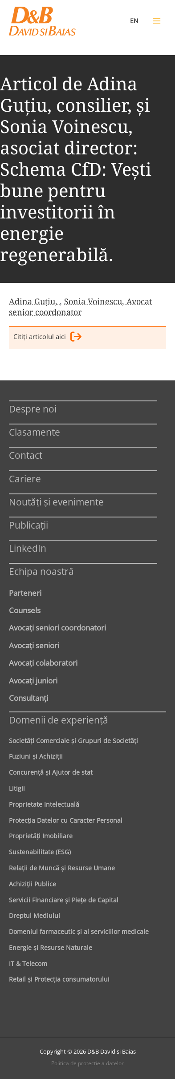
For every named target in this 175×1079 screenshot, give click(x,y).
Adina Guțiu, (34, 301)
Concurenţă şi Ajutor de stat (51, 772)
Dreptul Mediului (34, 915)
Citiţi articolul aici (47, 338)
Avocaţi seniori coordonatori (57, 627)
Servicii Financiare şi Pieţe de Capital (63, 900)
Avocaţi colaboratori (43, 662)
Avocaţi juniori (33, 680)
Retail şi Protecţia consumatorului (59, 979)
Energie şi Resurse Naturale (50, 947)
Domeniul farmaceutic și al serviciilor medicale (79, 931)
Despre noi (33, 409)
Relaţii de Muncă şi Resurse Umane (62, 868)
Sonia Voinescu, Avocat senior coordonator (80, 306)
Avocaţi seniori (34, 645)
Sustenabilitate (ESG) (40, 852)
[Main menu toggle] (156, 21)
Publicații (28, 525)
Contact (25, 455)
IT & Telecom (28, 963)
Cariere (25, 479)
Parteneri (25, 593)
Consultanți (28, 698)
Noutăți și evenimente (56, 502)
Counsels (25, 610)
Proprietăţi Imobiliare (41, 836)
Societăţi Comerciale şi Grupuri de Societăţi (73, 740)
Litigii (17, 788)
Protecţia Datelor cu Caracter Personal (65, 820)
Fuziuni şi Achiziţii (36, 756)
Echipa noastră (41, 571)
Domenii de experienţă (58, 720)
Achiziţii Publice (32, 884)
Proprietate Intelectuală (44, 804)
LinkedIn (27, 548)
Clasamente (34, 432)
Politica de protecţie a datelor (87, 1063)
